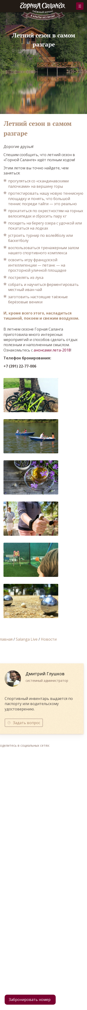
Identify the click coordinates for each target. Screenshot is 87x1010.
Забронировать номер (30, 999)
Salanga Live (27, 639)
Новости (49, 639)
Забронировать (80, 6)
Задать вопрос (26, 722)
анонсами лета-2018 (52, 350)
